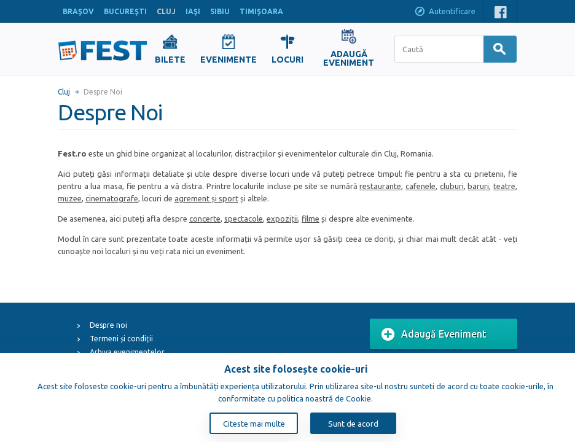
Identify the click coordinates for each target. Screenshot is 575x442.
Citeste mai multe (254, 423)
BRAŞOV (78, 11)
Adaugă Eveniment (434, 334)
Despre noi (108, 325)
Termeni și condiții (121, 339)
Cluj (64, 92)
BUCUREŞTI (125, 11)
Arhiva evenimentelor (127, 352)
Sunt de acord (353, 423)
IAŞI (193, 11)
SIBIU (220, 11)
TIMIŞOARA (261, 11)
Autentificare (444, 12)
